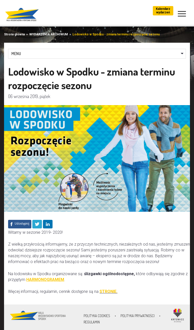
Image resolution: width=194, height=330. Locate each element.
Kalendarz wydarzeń (163, 10)
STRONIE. (108, 291)
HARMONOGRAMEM (45, 279)
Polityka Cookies (97, 316)
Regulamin (92, 322)
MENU (16, 53)
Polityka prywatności (137, 316)
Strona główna (14, 34)
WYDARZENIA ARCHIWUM (48, 34)
